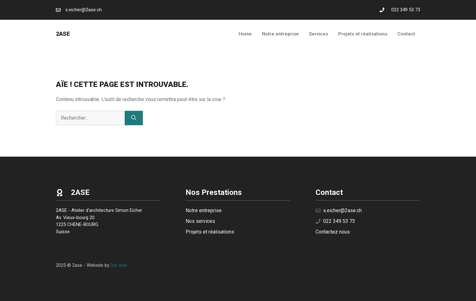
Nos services (200, 221)
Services (318, 34)
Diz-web (119, 265)
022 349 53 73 (405, 10)
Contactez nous (333, 232)
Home (245, 34)
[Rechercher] (134, 118)
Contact (406, 34)
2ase (63, 33)
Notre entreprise (280, 34)
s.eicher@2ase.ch (83, 10)
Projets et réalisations (362, 34)
